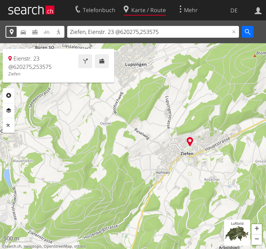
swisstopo (33, 246)
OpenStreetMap (58, 246)
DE (234, 10)
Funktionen (9, 125)
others (80, 246)
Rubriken (9, 95)
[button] (256, 229)
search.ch (13, 246)
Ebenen (9, 110)
